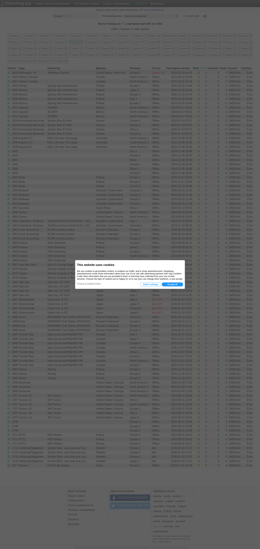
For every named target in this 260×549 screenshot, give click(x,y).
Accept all (172, 284)
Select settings (150, 284)
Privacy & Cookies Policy (89, 283)
